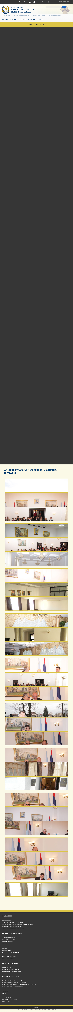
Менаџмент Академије (8, 939)
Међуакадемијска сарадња (9, 956)
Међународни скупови (8, 958)
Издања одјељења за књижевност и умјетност (14, 982)
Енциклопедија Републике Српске (11, 971)
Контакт (6, 2)
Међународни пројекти (8, 961)
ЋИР (60, 2)
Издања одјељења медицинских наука (12, 986)
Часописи (5, 991)
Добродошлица (6, 920)
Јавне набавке (6, 1001)
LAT (64, 2)
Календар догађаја (29, 2)
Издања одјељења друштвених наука (12, 980)
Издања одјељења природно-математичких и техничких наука (19, 984)
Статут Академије (7, 997)
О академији (6, 15)
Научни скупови (6, 967)
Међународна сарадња (39, 15)
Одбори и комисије (7, 946)
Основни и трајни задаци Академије (12, 926)
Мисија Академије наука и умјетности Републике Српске (17, 924)
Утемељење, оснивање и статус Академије (13, 922)
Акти (41, 19)
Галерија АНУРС (6, 950)
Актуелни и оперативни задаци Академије (13, 928)
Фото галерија (32, 19)
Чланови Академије (7, 941)
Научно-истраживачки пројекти (10, 969)
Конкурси (5, 1003)
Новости (21, 2)
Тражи (64, 7)
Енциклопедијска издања (9, 989)
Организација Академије (21, 15)
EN (68, 2)
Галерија (22, 19)
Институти (5, 948)
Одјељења (5, 943)
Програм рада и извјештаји (9, 999)
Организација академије (12, 933)
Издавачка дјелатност (9, 19)
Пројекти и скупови (55, 15)
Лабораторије (5, 973)
